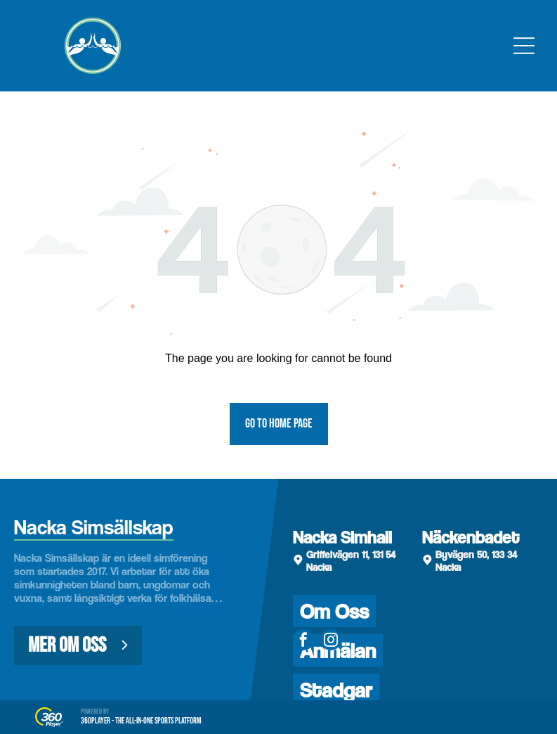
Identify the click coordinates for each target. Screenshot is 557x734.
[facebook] (303, 641)
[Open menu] (524, 45)
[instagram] (330, 641)
